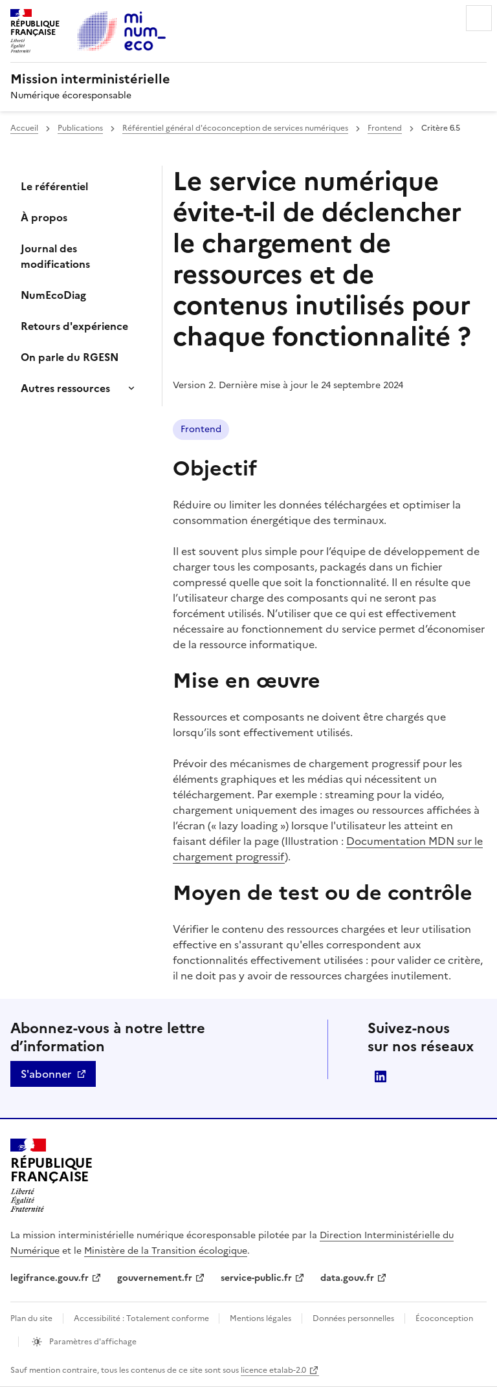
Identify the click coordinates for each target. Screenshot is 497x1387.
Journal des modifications (55, 256)
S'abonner (46, 1074)
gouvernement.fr (154, 1278)
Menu (479, 18)
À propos (44, 217)
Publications (80, 128)
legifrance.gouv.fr (49, 1278)
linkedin (380, 1076)
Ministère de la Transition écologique (165, 1251)
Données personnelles (353, 1318)
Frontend (385, 128)
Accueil (24, 128)
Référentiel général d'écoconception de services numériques (235, 128)
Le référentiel (54, 186)
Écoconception (444, 1318)
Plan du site (31, 1318)
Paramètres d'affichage (92, 1342)
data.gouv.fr (347, 1278)
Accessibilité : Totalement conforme (142, 1318)
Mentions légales (260, 1318)
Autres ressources (65, 388)
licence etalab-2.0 (273, 1370)
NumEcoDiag (53, 295)
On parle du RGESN (69, 357)
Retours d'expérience (74, 326)
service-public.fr (256, 1278)
